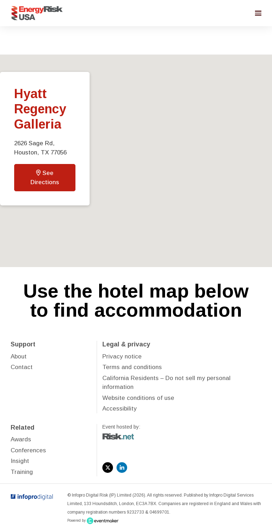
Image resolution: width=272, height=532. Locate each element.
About (19, 356)
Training (22, 472)
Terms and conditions (132, 367)
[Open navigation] (258, 13)
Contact (22, 367)
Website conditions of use (138, 398)
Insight (20, 461)
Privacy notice (122, 356)
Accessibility (119, 408)
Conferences (28, 450)
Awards (21, 439)
